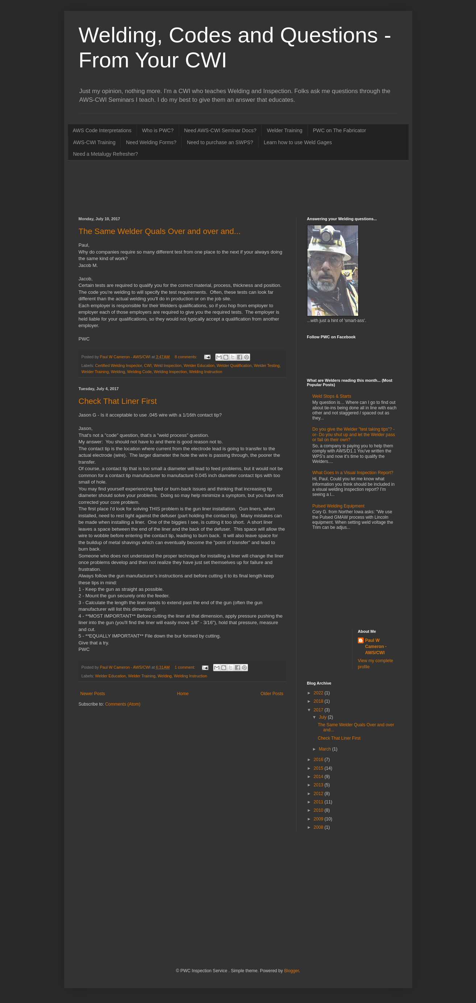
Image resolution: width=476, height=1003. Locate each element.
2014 (319, 776)
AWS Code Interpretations (102, 130)
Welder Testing (267, 365)
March (325, 749)
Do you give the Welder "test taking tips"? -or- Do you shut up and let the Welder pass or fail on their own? (353, 434)
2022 (319, 692)
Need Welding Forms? (151, 142)
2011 (319, 802)
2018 (319, 701)
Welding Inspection (170, 371)
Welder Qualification (234, 365)
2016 (319, 759)
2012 (319, 793)
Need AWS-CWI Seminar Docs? (220, 130)
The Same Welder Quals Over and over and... (160, 231)
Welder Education (199, 365)
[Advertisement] (211, 187)
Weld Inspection (168, 365)
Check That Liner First (118, 401)
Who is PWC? (158, 130)
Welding (118, 371)
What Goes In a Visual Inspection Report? (352, 472)
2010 (319, 810)
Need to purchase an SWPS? (220, 142)
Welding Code (139, 371)
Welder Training (284, 130)
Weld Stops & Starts (331, 396)
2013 (319, 784)
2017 (319, 709)
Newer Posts (92, 693)
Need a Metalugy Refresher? (105, 154)
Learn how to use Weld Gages (298, 142)
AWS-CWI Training (94, 142)
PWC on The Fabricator (339, 130)
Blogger (291, 970)
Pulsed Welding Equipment (338, 506)
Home (183, 693)
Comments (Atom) (122, 704)
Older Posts (272, 693)
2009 (319, 819)
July (323, 717)
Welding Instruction (205, 371)
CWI (148, 365)
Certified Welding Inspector (118, 365)
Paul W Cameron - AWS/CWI (375, 646)
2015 (319, 768)
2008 (319, 827)
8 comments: (186, 357)
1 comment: (185, 667)
